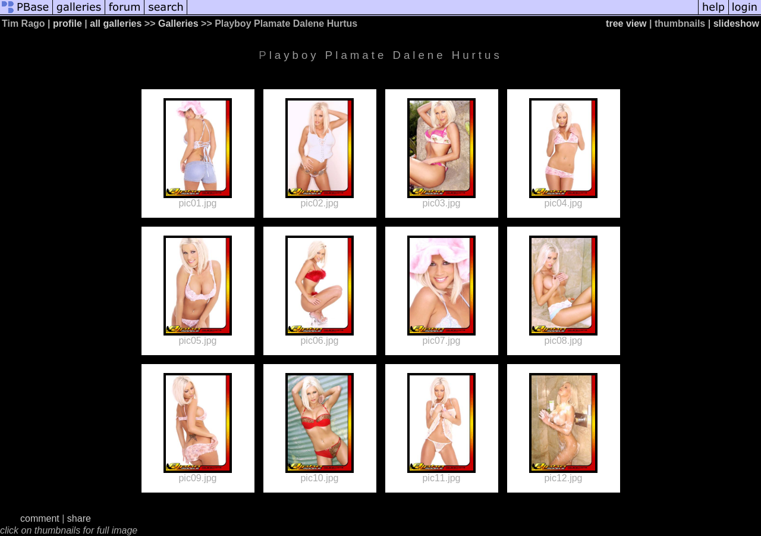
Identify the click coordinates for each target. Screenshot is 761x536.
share (79, 518)
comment (39, 518)
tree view (626, 23)
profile (67, 23)
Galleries (178, 23)
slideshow (736, 23)
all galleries (115, 23)
